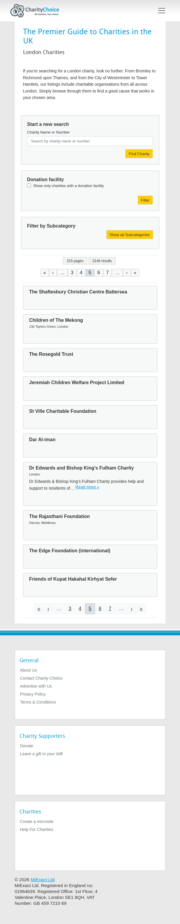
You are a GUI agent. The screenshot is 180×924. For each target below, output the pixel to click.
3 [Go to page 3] (72, 272)
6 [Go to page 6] (98, 272)
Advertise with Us (36, 686)
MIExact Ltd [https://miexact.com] (43, 879)
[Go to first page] (44, 272)
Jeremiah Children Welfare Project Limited (76, 382)
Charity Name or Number (48, 132)
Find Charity (139, 154)
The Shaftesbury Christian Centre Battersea (78, 291)
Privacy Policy (33, 694)
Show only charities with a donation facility (68, 185)
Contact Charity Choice (41, 678)
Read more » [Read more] (87, 487)
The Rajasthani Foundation (59, 516)
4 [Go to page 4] (81, 272)
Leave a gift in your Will (41, 753)
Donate (26, 745)
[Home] (37, 10)
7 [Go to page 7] (107, 272)
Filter (145, 200)
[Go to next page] (126, 272)
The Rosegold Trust (51, 354)
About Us (28, 670)
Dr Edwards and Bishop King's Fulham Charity (81, 467)
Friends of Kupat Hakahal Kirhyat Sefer (73, 579)
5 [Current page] (90, 272)
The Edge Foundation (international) (70, 550)
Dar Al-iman (42, 439)
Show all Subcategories (130, 235)
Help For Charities (36, 829)
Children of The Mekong (56, 320)
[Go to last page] (135, 272)
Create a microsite (37, 821)
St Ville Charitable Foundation (62, 411)
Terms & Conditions (38, 702)
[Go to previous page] (52, 272)
